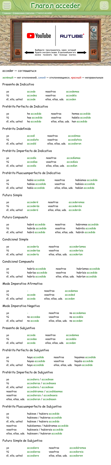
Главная (6, 13)
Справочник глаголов (23, 13)
